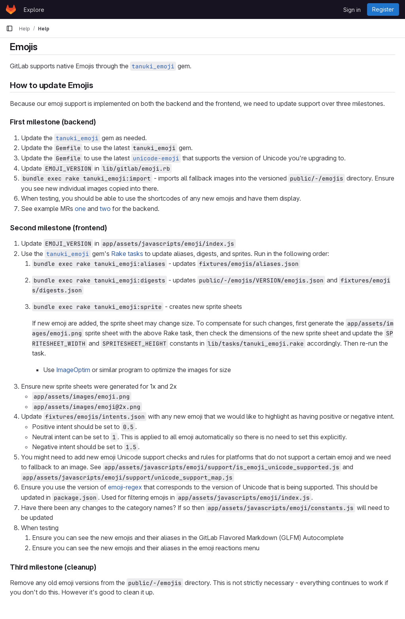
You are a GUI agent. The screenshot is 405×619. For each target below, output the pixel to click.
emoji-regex (125, 487)
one (80, 209)
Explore (34, 9)
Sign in (352, 9)
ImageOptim (73, 370)
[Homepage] (10, 9)
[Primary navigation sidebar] (9, 28)
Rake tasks (127, 254)
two (105, 209)
